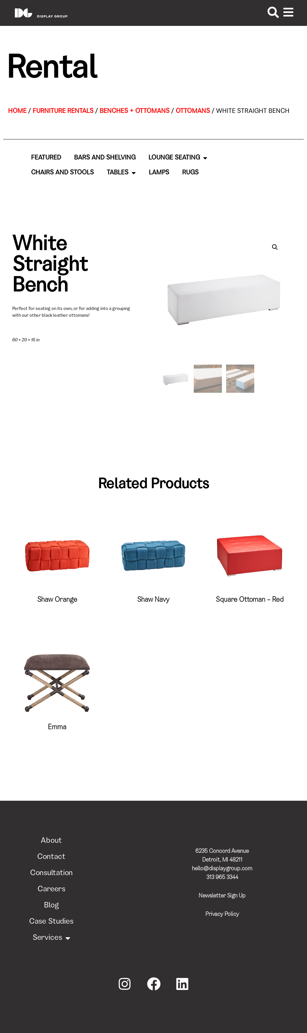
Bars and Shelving (105, 158)
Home (17, 111)
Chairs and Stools (62, 173)
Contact (51, 857)
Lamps (159, 173)
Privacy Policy (222, 915)
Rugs (190, 173)
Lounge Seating (177, 158)
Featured (46, 158)
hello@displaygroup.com (222, 869)
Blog (51, 906)
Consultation (51, 873)
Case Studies (51, 922)
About (51, 841)
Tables (121, 173)
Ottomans (193, 111)
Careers (51, 890)
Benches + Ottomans (135, 111)
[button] (275, 247)
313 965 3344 (222, 878)
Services (51, 938)
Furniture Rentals (63, 111)
